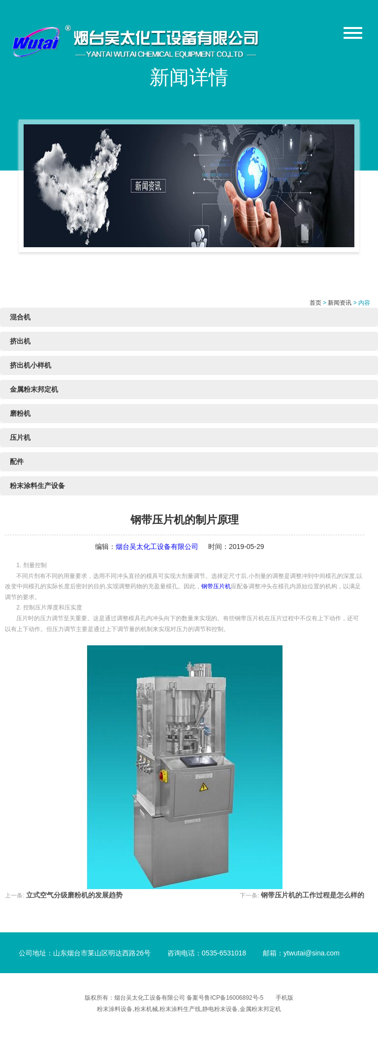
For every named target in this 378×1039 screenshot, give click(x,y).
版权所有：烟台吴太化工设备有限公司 (136, 997)
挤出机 (20, 341)
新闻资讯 (339, 302)
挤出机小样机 (30, 365)
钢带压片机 (216, 586)
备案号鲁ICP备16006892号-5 (225, 997)
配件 (17, 461)
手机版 (284, 997)
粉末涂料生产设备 (37, 486)
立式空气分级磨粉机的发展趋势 (74, 895)
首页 (315, 302)
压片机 (20, 437)
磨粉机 (20, 413)
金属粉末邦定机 (34, 389)
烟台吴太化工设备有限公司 (157, 546)
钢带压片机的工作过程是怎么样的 (312, 895)
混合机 (20, 317)
